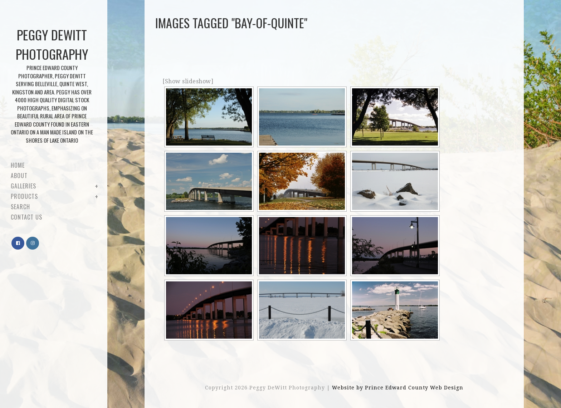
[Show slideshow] (187, 81)
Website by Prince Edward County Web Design (397, 387)
